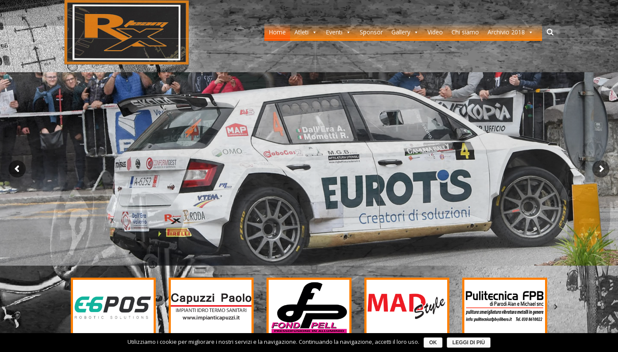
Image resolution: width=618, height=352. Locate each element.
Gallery (400, 32)
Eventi (334, 32)
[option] (113, 307)
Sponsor (371, 32)
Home (277, 32)
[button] (62, 307)
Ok (433, 343)
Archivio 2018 (506, 32)
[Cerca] (550, 32)
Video (435, 32)
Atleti (301, 32)
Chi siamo (465, 32)
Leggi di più (468, 343)
